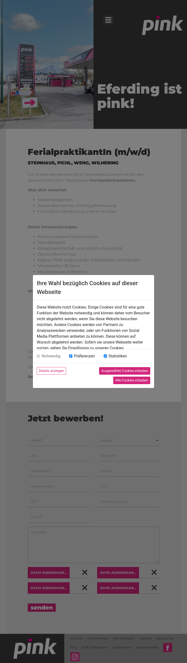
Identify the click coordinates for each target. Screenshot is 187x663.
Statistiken (118, 356)
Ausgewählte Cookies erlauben (124, 371)
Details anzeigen (51, 371)
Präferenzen (84, 356)
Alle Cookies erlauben (131, 380)
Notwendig (51, 356)
